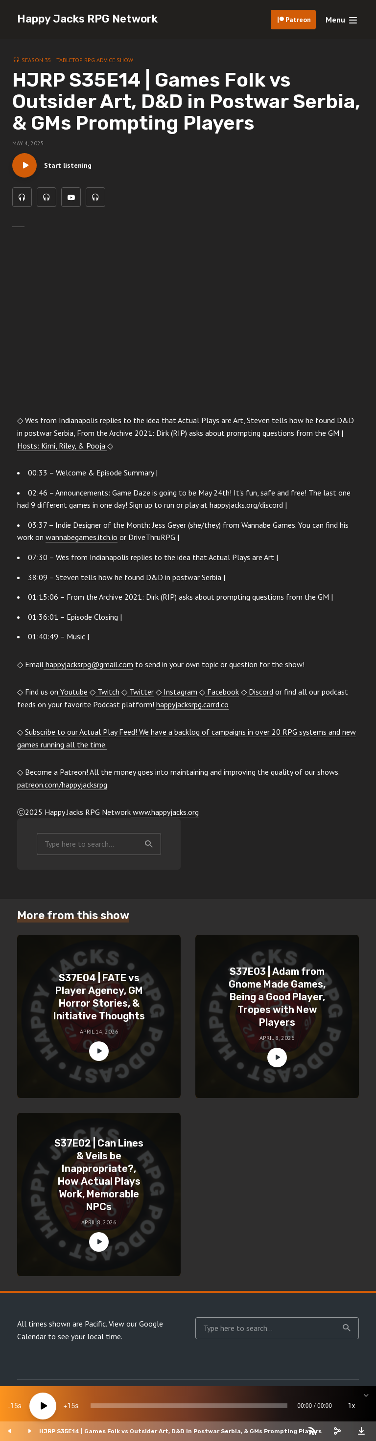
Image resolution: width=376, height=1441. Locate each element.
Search (149, 844)
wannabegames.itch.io (82, 537)
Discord (260, 692)
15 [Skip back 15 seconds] (14, 1406)
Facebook (222, 692)
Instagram (179, 692)
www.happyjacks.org (165, 812)
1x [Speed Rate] (351, 1406)
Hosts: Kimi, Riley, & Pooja (62, 445)
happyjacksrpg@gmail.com (88, 664)
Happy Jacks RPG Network (87, 18)
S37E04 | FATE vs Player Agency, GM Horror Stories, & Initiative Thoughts (99, 997)
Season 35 (36, 60)
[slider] (189, 1405)
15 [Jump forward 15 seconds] (71, 1406)
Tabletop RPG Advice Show (94, 60)
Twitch (107, 692)
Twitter (140, 692)
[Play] (42, 1406)
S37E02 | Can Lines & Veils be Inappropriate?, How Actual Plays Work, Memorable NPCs (98, 1175)
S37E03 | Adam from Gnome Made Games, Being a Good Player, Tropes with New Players (277, 997)
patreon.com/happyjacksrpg (62, 784)
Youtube (73, 692)
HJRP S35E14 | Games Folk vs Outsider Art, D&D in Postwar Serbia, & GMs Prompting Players (180, 1431)
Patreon (298, 19)
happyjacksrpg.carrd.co (192, 704)
